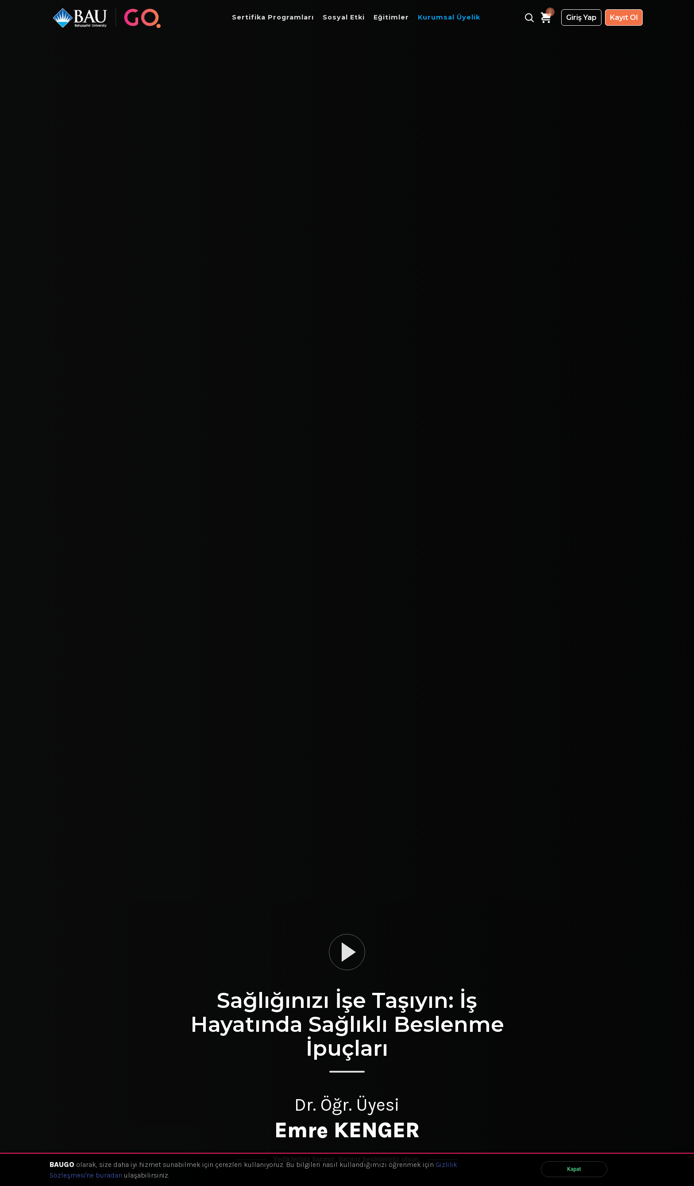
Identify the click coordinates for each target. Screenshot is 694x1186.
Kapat (574, 1169)
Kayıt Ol (624, 17)
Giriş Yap (581, 17)
